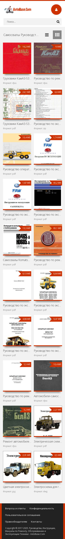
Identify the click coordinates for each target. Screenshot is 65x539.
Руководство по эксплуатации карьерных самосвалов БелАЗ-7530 (17, 351)
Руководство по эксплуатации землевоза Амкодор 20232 (17, 305)
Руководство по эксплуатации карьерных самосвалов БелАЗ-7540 (48, 305)
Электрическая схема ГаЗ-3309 (48, 441)
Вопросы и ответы (15, 508)
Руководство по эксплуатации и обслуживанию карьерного (48, 214)
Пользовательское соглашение (22, 515)
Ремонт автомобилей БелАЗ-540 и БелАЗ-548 (17, 441)
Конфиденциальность (42, 508)
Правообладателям (16, 521)
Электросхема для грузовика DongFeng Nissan (48, 487)
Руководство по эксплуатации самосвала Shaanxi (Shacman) (48, 124)
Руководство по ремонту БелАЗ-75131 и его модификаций (17, 396)
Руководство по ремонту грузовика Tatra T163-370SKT (48, 260)
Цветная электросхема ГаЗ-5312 (17, 487)
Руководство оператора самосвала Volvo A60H (17, 169)
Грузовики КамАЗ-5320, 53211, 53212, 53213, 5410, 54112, (17, 124)
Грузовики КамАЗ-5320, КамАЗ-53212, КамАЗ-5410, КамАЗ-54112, (17, 78)
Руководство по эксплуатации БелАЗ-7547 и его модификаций (48, 351)
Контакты (36, 521)
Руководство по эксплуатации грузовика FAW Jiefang (48, 169)
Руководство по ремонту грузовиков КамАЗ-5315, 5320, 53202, (48, 78)
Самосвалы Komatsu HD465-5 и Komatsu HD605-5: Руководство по (17, 260)
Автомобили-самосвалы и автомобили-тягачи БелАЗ (48, 396)
